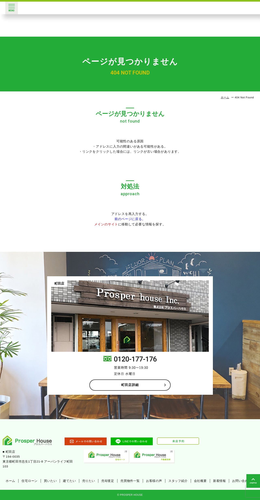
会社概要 (200, 480)
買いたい (50, 480)
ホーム (225, 97)
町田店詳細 (143, 385)
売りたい (88, 480)
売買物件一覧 (130, 480)
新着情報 (219, 480)
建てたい (69, 480)
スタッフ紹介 (178, 480)
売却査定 (107, 480)
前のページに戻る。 (130, 219)
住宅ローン (30, 480)
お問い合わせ (241, 480)
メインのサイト (106, 224)
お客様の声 (154, 480)
